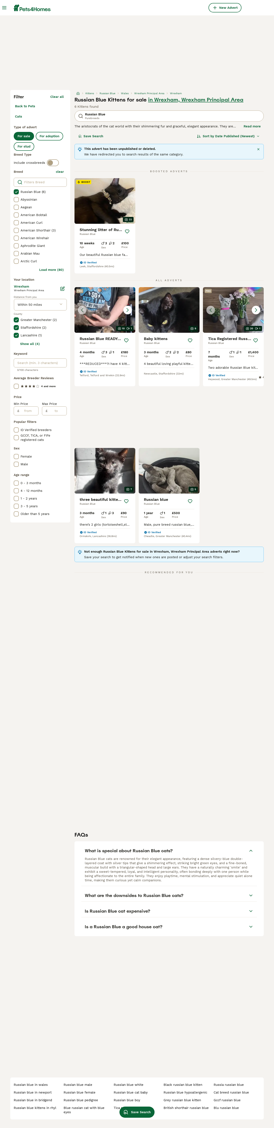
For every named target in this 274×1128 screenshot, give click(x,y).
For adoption (49, 136)
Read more (252, 126)
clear (60, 172)
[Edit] (62, 288)
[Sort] (228, 136)
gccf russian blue (227, 1100)
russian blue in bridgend (33, 1100)
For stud (24, 146)
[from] (28, 411)
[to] (57, 411)
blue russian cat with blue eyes (84, 1110)
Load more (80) (51, 270)
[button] (104, 310)
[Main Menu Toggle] (4, 7)
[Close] (258, 149)
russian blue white (128, 1085)
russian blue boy (127, 1100)
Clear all (57, 97)
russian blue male (78, 1085)
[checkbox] (16, 192)
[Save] (127, 231)
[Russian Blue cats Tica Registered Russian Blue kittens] (233, 310)
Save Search (90, 136)
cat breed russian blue (231, 1092)
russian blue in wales (31, 1085)
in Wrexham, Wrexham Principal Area (195, 100)
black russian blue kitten (183, 1085)
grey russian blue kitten (182, 1100)
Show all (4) (30, 344)
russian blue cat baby (131, 1092)
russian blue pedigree (81, 1100)
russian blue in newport (33, 1092)
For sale (24, 136)
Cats (18, 116)
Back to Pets (25, 106)
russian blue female (79, 1092)
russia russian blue (229, 1085)
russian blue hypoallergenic (185, 1092)
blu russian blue (226, 1108)
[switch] (53, 162)
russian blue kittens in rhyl (35, 1108)
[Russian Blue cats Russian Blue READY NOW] (104, 310)
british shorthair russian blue (186, 1108)
